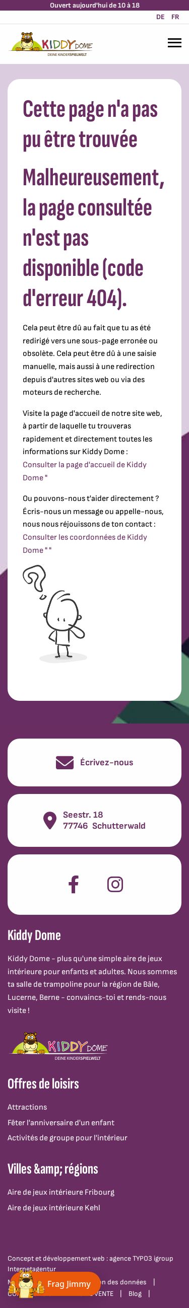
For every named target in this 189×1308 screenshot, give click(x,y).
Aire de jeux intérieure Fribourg (61, 1192)
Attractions (27, 1107)
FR (175, 17)
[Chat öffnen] (55, 1284)
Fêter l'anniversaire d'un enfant (61, 1123)
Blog (135, 1293)
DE (160, 17)
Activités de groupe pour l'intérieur (68, 1138)
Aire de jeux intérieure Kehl (54, 1208)
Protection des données (110, 1282)
